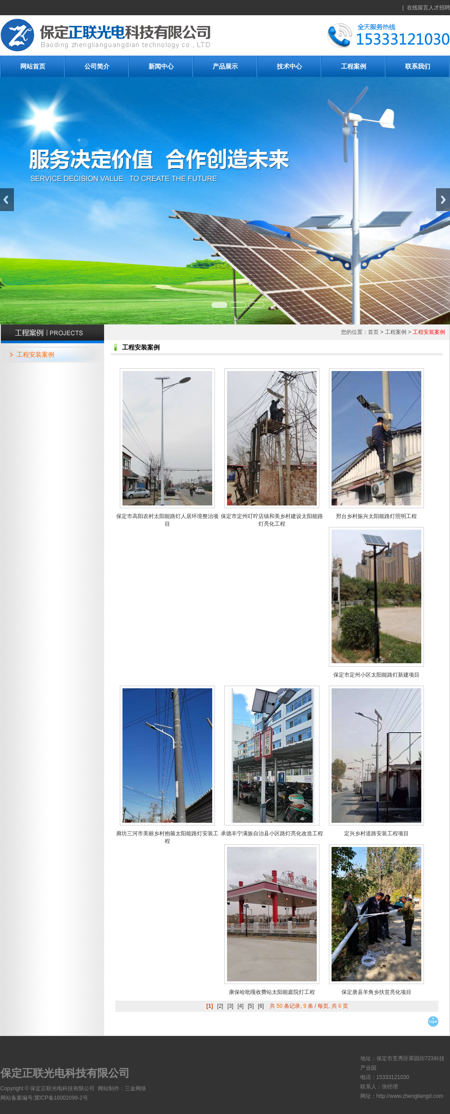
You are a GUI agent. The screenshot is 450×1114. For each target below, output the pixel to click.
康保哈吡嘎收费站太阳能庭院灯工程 (272, 992)
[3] (230, 1006)
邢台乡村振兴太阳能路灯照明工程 (376, 516)
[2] (220, 1006)
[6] (261, 1006)
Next (443, 199)
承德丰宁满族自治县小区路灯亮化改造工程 (272, 833)
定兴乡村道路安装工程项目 (376, 833)
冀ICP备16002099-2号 (61, 1098)
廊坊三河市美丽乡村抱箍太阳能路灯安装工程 (167, 837)
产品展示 (225, 66)
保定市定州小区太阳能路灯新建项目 (376, 675)
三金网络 (135, 1088)
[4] (240, 1006)
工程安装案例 (35, 354)
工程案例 (353, 66)
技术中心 (289, 66)
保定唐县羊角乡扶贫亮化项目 (376, 992)
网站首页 (32, 66)
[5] (250, 1006)
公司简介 (96, 66)
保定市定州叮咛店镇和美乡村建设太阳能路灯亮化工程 (272, 520)
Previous (7, 199)
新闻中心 (161, 66)
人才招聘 (439, 7)
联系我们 (417, 66)
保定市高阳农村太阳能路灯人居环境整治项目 (167, 520)
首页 (373, 332)
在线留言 (417, 7)
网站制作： (111, 1088)
